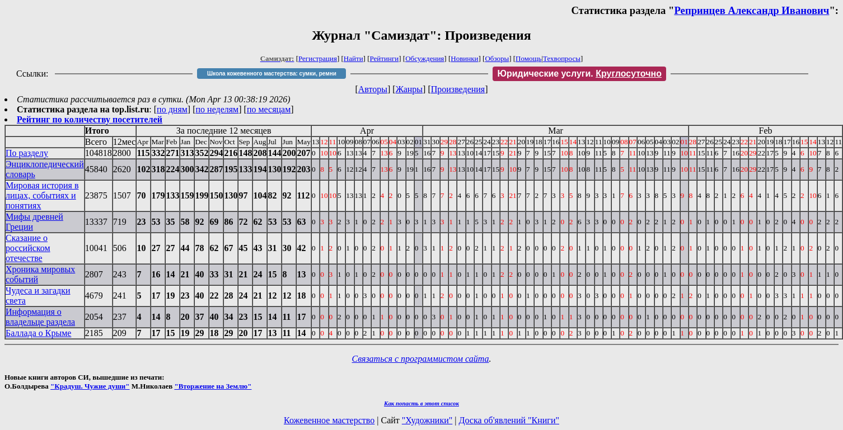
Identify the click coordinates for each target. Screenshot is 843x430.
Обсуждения (424, 58)
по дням (172, 109)
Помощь (528, 58)
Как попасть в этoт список (421, 403)
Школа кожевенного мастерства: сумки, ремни (271, 73)
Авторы (372, 89)
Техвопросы (561, 58)
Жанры (409, 89)
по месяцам (269, 109)
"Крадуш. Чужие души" (90, 386)
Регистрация (317, 58)
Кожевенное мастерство (329, 420)
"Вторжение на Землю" (212, 386)
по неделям (217, 109)
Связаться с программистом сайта (420, 358)
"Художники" (427, 420)
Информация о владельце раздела (40, 317)
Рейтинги (384, 58)
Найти (353, 58)
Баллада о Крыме (38, 333)
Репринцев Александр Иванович (751, 10)
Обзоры (497, 58)
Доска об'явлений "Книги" (508, 420)
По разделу (27, 153)
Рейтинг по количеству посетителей (89, 119)
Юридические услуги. (579, 73)
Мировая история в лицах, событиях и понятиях (42, 195)
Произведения (458, 89)
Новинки (464, 58)
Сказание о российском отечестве (28, 248)
